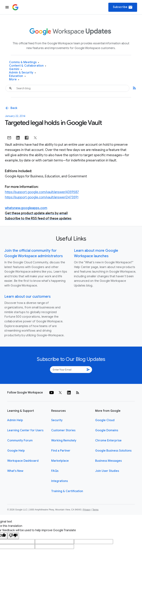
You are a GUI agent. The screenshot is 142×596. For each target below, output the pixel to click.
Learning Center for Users (25, 430)
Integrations (59, 481)
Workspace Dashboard (23, 461)
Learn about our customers (27, 296)
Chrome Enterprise (108, 440)
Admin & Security (22, 72)
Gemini (15, 69)
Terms (95, 509)
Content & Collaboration (27, 66)
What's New (15, 471)
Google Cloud (105, 420)
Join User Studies (107, 471)
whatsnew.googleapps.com (26, 208)
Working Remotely (63, 440)
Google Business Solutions (113, 450)
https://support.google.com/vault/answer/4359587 (42, 192)
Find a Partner (60, 450)
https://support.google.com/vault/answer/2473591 (41, 197)
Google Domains (106, 430)
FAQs (54, 471)
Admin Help (15, 420)
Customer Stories (63, 430)
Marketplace (60, 461)
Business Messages (108, 461)
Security (57, 420)
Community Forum (20, 440)
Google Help (16, 450)
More (14, 79)
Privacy (86, 509)
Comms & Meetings (24, 62)
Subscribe (123, 7)
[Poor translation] (13, 535)
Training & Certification (67, 491)
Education (17, 76)
